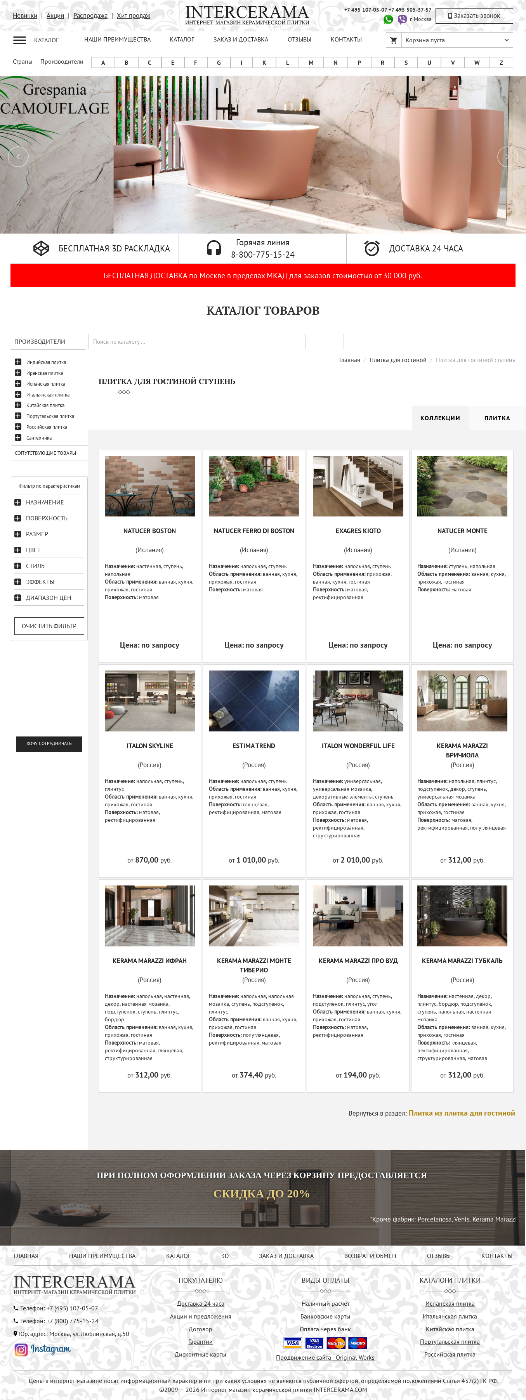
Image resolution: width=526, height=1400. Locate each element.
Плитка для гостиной (398, 360)
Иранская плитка (44, 373)
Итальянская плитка (47, 395)
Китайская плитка (45, 405)
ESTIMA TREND (254, 746)
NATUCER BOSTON (149, 531)
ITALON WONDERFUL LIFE (358, 746)
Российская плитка (46, 427)
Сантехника (39, 438)
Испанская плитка (45, 384)
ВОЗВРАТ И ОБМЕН (370, 1256)
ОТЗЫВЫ (299, 39)
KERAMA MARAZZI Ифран (150, 960)
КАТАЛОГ (182, 39)
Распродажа (90, 15)
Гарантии (200, 1341)
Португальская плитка (50, 416)
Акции (55, 15)
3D (225, 1256)
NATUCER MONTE (462, 531)
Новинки (25, 15)
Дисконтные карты (200, 1354)
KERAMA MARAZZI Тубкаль (462, 960)
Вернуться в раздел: (432, 1113)
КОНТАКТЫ (346, 39)
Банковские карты (325, 1316)
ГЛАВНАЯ (26, 1256)
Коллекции (440, 418)
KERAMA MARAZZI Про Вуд (358, 960)
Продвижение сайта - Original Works (325, 1357)
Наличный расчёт (325, 1303)
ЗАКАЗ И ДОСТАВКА (241, 39)
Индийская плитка (46, 362)
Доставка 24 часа (200, 1303)
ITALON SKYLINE (150, 746)
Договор (200, 1329)
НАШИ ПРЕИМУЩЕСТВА (117, 39)
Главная (349, 360)
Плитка (497, 418)
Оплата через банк (325, 1329)
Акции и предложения (200, 1316)
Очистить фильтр (49, 626)
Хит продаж (133, 15)
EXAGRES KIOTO (358, 531)
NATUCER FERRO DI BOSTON (254, 531)
